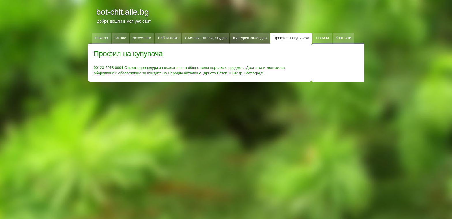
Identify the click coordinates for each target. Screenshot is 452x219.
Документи (142, 38)
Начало (101, 38)
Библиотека (168, 38)
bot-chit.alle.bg (122, 11)
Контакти (343, 38)
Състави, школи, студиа (206, 38)
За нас (120, 38)
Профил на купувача (291, 38)
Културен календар (250, 38)
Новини (322, 38)
